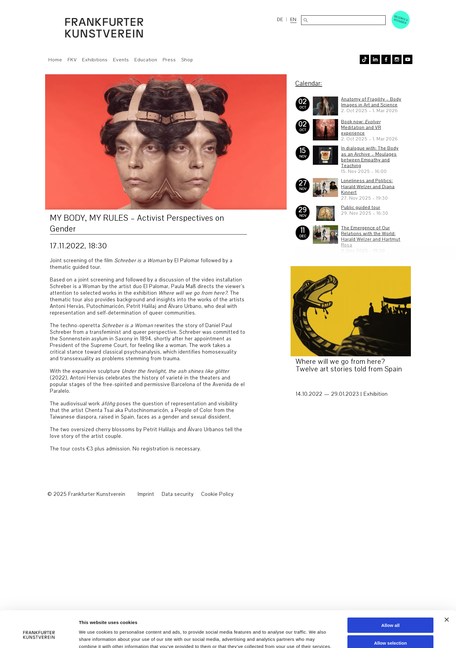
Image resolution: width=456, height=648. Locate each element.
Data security (178, 494)
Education (145, 60)
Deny (390, 582)
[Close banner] (447, 541)
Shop (187, 60)
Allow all (390, 547)
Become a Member (400, 19)
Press (169, 60)
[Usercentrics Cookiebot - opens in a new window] (39, 587)
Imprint (145, 494)
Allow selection (390, 564)
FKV (72, 60)
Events (121, 60)
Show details (316, 587)
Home (55, 60)
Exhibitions (95, 60)
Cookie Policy (217, 494)
